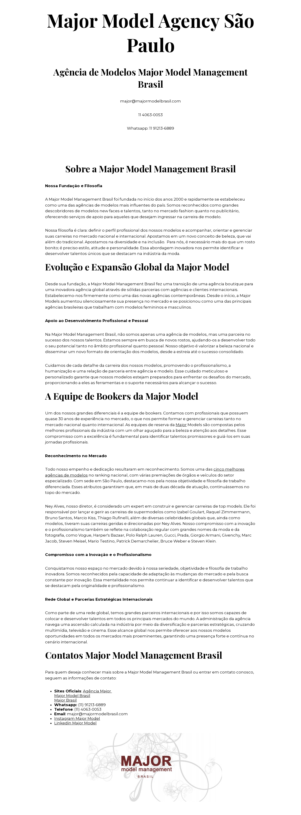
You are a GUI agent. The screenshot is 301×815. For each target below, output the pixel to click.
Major (181, 424)
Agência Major (97, 691)
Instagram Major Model (77, 718)
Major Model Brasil (72, 695)
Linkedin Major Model (75, 723)
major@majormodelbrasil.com (97, 714)
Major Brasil (65, 700)
